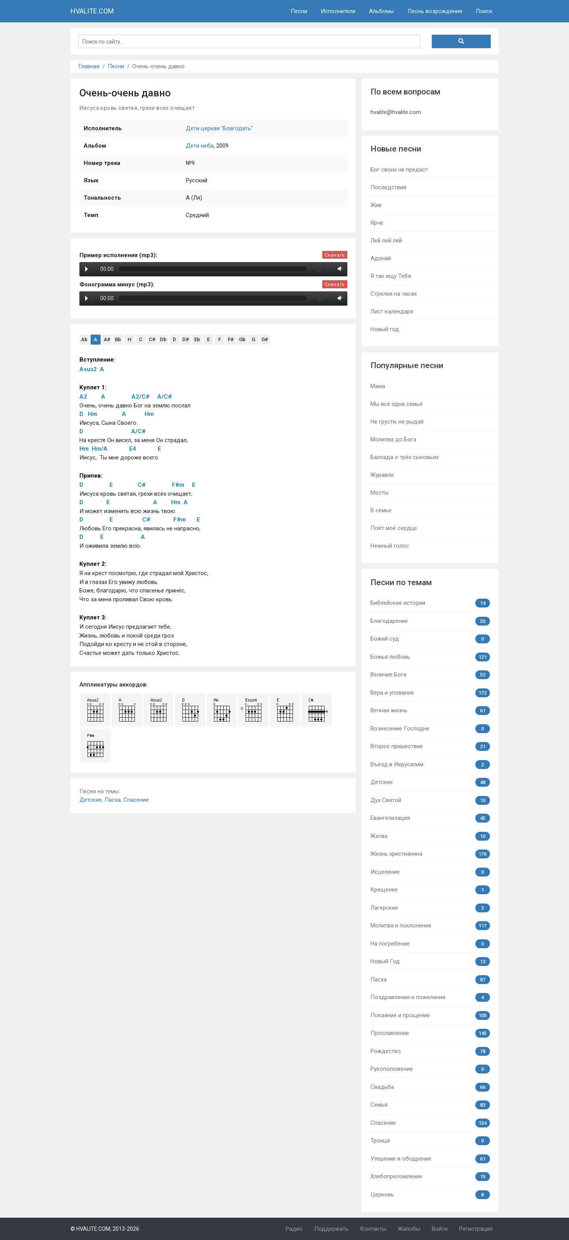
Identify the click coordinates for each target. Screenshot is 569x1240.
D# (185, 339)
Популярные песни (406, 365)
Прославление (430, 1033)
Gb (242, 339)
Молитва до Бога (393, 439)
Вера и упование (430, 692)
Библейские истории (430, 603)
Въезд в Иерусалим (430, 764)
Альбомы (381, 11)
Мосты (379, 492)
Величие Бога (430, 674)
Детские (90, 799)
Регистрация (476, 1228)
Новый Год (430, 961)
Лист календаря (391, 311)
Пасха (112, 799)
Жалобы (409, 1228)
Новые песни (395, 148)
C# (152, 339)
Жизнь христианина (430, 854)
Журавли (382, 474)
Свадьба (430, 1087)
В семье (381, 510)
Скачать (335, 255)
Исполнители (338, 11)
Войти (440, 1228)
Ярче (376, 222)
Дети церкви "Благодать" (219, 128)
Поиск (484, 11)
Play (86, 269)
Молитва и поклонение (430, 925)
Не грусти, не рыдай (397, 421)
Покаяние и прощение (430, 1015)
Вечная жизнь (430, 710)
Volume (339, 269)
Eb (197, 339)
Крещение (430, 889)
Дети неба (200, 145)
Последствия (388, 187)
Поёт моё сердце (393, 528)
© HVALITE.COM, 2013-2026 (105, 1229)
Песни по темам (401, 582)
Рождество (430, 1051)
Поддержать (331, 1228)
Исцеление (430, 872)
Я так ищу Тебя (390, 276)
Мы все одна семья (396, 403)
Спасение (136, 799)
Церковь (430, 1194)
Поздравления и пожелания (430, 997)
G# (264, 339)
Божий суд (430, 638)
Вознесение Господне (430, 728)
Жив (376, 205)
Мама (377, 386)
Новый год (384, 329)
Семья (430, 1104)
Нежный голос (389, 545)
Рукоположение (430, 1069)
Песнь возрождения (434, 11)
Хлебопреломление (430, 1176)
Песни (299, 11)
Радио (294, 1228)
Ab (84, 339)
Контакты (373, 1228)
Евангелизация (430, 818)
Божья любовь (430, 657)
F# (231, 339)
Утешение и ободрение (430, 1158)
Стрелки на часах (393, 293)
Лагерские (430, 908)
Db (163, 339)
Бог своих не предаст (399, 169)
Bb (118, 339)
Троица (430, 1140)
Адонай (380, 258)
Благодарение (430, 621)
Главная (88, 66)
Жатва (430, 836)
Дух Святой (430, 800)
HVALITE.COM (92, 11)
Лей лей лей (386, 240)
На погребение (430, 943)
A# (107, 339)
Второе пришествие (430, 746)
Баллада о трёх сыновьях (404, 457)
